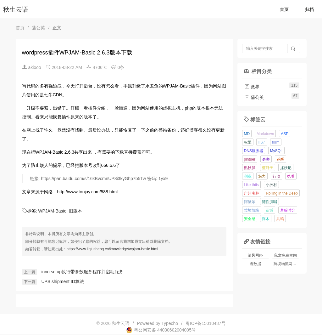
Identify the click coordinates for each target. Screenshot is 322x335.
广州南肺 (251, 193)
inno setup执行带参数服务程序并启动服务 (82, 271)
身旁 (266, 159)
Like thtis (251, 185)
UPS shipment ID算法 (62, 281)
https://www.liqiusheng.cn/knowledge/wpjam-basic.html (112, 249)
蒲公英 (38, 27)
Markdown (265, 134)
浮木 (265, 219)
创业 (248, 176)
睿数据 (255, 264)
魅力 (262, 176)
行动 (276, 176)
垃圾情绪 (251, 210)
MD (247, 134)
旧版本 (75, 210)
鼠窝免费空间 (285, 255)
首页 (284, 9)
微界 (251, 86)
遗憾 (269, 210)
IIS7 (261, 142)
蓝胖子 (267, 168)
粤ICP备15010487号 (206, 323)
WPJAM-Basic (52, 210)
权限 (248, 142)
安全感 (249, 219)
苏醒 (280, 159)
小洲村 (271, 185)
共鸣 (280, 219)
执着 (291, 176)
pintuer (250, 159)
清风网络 (255, 255)
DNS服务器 (253, 151)
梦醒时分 (287, 210)
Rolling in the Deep (281, 193)
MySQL (276, 151)
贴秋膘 (249, 168)
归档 (309, 9)
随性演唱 (269, 202)
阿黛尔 (249, 202)
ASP (284, 134)
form (276, 142)
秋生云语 (15, 9)
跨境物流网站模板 (286, 264)
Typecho (169, 323)
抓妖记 (285, 168)
